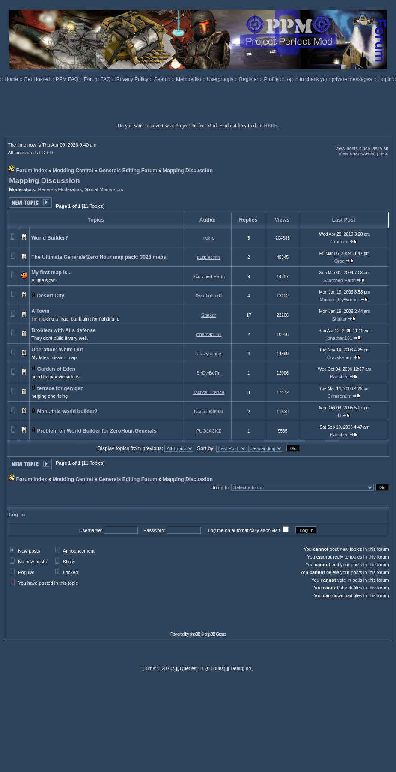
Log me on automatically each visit (244, 530)
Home (11, 79)
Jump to (220, 487)
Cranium (339, 241)
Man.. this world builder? (67, 412)
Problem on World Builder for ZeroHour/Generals (97, 431)
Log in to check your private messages (328, 79)
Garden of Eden (56, 369)
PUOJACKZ (208, 430)
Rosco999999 (208, 411)
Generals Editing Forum (128, 171)
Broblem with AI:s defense (63, 330)
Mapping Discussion (188, 171)
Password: (154, 530)
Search (163, 79)
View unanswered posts (363, 153)
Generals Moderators (60, 189)
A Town (40, 311)
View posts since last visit (361, 148)
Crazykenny (208, 353)
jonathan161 (209, 334)
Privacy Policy (133, 79)
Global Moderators (103, 189)
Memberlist (189, 79)
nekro (209, 237)
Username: (90, 530)
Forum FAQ (98, 79)
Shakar (208, 315)
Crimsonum (339, 396)
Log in (385, 79)
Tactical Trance (208, 392)
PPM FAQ (68, 79)
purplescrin (208, 257)
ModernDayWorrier (340, 299)
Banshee (339, 376)
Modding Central (73, 171)
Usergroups (221, 79)
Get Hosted (37, 79)
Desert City (50, 296)
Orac (339, 261)
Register (249, 79)
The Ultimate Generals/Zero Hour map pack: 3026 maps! (99, 257)
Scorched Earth (208, 276)
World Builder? (49, 238)
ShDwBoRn (209, 372)
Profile (272, 79)
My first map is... (51, 273)
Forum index (31, 171)
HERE (270, 126)
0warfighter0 (209, 295)
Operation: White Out (57, 350)
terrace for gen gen (60, 388)
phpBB (195, 634)
